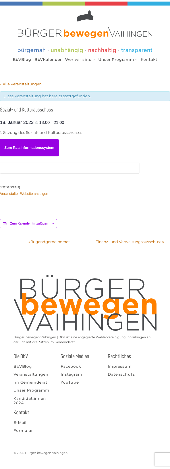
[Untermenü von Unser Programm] (136, 59)
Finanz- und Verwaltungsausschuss (129, 242)
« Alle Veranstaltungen (21, 84)
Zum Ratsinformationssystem (29, 148)
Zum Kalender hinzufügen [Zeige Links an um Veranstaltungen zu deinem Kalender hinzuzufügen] (29, 223)
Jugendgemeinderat (49, 242)
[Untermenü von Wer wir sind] (94, 59)
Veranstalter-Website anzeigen (24, 194)
